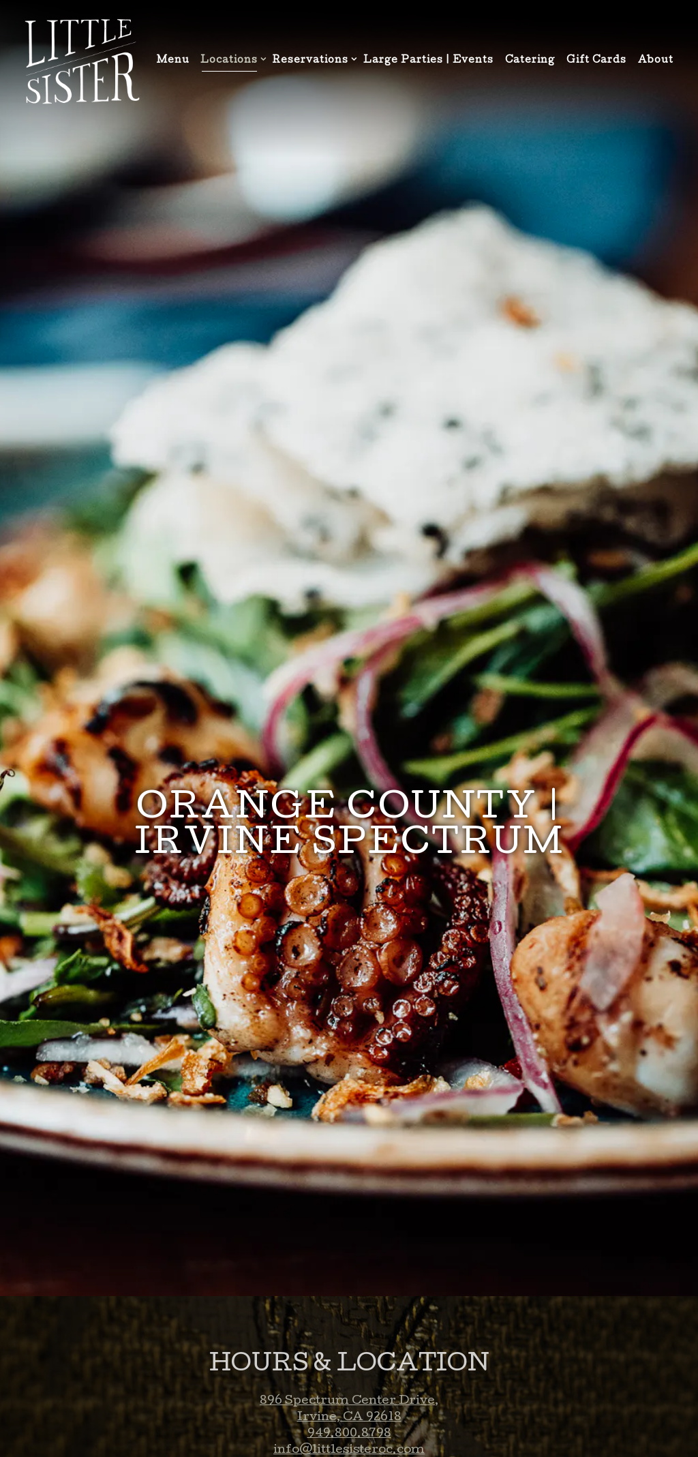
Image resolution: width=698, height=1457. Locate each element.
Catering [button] (530, 60)
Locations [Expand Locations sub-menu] (231, 59)
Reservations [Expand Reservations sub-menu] (312, 59)
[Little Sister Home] (81, 62)
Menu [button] (173, 60)
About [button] (655, 60)
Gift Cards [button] (596, 60)
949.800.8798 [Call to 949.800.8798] (349, 1390)
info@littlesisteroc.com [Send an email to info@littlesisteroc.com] (349, 1407)
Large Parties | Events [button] (428, 60)
